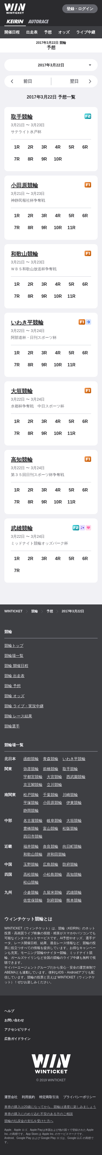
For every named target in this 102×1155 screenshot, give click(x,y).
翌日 (81, 81)
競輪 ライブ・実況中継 (24, 706)
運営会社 (10, 1097)
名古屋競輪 (32, 820)
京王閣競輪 (32, 784)
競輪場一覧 (13, 655)
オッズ (64, 32)
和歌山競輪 (24, 254)
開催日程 (12, 32)
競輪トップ (13, 645)
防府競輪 (70, 864)
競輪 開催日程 (16, 665)
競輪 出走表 (14, 676)
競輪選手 (12, 726)
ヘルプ (9, 1011)
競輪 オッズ (14, 696)
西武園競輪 (75, 777)
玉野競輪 (31, 864)
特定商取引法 (49, 1097)
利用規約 (28, 1097)
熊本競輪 (74, 900)
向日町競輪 (72, 846)
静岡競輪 (31, 810)
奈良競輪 (50, 846)
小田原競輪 (24, 185)
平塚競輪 (31, 802)
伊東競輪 (74, 802)
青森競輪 (50, 759)
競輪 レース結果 (18, 716)
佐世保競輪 (32, 900)
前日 (20, 81)
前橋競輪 (50, 769)
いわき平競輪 (27, 322)
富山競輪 (50, 828)
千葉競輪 (50, 794)
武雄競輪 (22, 528)
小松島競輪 (52, 874)
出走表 (32, 32)
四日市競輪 (32, 836)
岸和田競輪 (56, 854)
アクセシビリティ (17, 1029)
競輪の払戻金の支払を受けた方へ (28, 1121)
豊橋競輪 (31, 828)
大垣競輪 (22, 391)
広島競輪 (50, 864)
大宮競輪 (54, 777)
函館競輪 (31, 759)
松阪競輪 (70, 828)
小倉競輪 (31, 892)
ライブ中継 (85, 32)
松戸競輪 (31, 794)
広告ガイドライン (17, 1039)
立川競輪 (54, 784)
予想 (48, 32)
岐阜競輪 (54, 820)
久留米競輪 (52, 892)
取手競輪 (22, 117)
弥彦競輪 (31, 769)
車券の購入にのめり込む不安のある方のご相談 (38, 1114)
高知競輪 (22, 460)
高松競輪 (31, 874)
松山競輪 (31, 882)
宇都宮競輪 (32, 777)
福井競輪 (31, 846)
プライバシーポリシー (79, 1097)
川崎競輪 (70, 794)
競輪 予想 (12, 686)
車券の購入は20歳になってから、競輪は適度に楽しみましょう (50, 1107)
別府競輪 (54, 900)
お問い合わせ (14, 1020)
